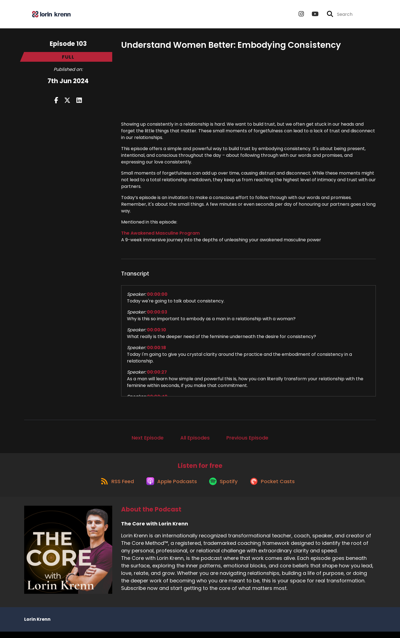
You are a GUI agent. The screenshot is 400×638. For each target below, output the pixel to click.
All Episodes (195, 440)
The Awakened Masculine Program (160, 235)
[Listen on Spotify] (224, 487)
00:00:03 (157, 314)
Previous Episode (247, 440)
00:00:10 (156, 332)
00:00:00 (157, 297)
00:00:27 (157, 374)
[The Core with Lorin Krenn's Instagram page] (301, 15)
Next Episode (148, 440)
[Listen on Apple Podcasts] (170, 487)
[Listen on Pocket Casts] (275, 487)
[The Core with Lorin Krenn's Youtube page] (312, 15)
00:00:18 (156, 350)
